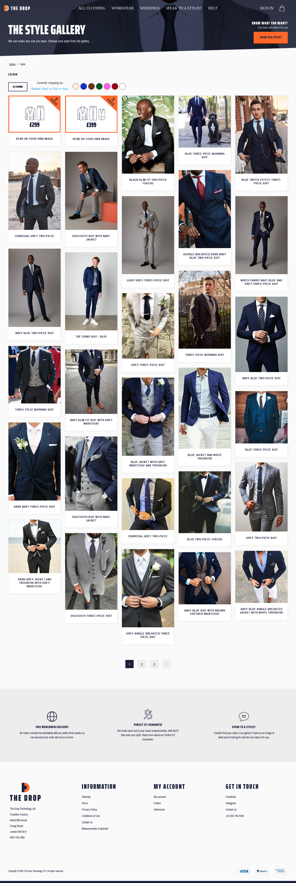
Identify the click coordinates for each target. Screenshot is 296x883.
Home (12, 64)
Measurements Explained (95, 828)
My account (160, 796)
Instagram (231, 803)
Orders (157, 803)
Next (166, 664)
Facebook (231, 796)
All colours (18, 87)
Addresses (159, 809)
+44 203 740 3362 (235, 816)
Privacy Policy (89, 809)
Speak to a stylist (271, 37)
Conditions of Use (91, 816)
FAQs (85, 803)
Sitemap (86, 796)
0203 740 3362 (17, 837)
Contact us (87, 822)
